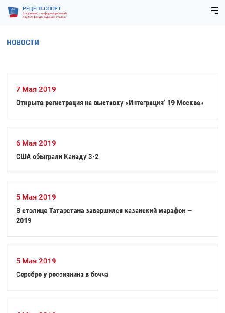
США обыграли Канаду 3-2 (57, 156)
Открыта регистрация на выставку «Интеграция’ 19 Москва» (110, 102)
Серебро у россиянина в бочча (62, 274)
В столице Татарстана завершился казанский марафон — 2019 (104, 215)
